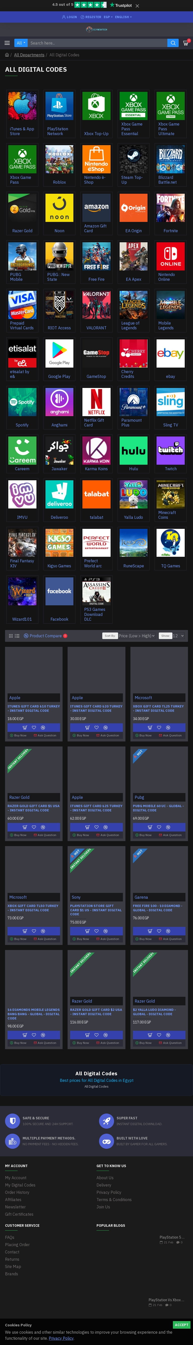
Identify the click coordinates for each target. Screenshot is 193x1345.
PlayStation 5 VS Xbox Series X (172, 1237)
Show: (165, 636)
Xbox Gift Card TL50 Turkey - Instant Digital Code (33, 908)
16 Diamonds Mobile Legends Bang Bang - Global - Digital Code (34, 1014)
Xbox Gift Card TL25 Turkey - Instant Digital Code (158, 708)
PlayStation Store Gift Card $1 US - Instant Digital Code (96, 910)
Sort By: (110, 636)
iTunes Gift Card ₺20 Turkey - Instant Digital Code (96, 708)
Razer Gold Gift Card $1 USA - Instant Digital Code (34, 808)
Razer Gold (19, 797)
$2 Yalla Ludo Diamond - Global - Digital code (154, 1012)
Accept (181, 1325)
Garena (141, 896)
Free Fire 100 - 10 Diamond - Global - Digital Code (157, 908)
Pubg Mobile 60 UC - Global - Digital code (158, 808)
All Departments (29, 54)
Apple (14, 697)
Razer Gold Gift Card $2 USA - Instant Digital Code (96, 1012)
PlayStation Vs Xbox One (167, 1300)
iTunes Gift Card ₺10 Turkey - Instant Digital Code (34, 708)
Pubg (139, 797)
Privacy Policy (61, 1338)
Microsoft (143, 697)
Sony (76, 896)
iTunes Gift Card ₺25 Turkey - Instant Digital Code (96, 808)
